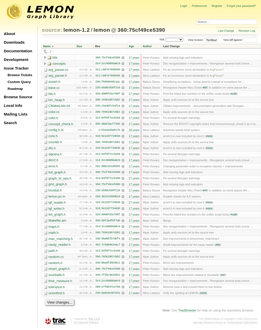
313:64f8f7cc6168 (107, 119)
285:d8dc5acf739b (107, 125)
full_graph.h (57, 173)
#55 (218, 246)
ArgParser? (217, 69)
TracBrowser (187, 313)
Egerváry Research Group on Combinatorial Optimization (225, 324)
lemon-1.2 (77, 30)
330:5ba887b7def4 (107, 240)
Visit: (162, 39)
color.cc (54, 112)
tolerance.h (57, 289)
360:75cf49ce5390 (141, 30)
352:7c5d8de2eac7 (107, 246)
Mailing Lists (15, 114)
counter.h (55, 143)
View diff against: (240, 40)
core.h (53, 137)
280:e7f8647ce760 (107, 289)
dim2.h (53, 161)
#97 (205, 88)
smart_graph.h (59, 271)
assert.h (54, 82)
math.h (54, 234)
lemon (102, 30)
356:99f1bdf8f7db (107, 222)
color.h (53, 118)
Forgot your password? (241, 5)
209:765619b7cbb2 (107, 100)
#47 (223, 276)
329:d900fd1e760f (107, 94)
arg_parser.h (58, 76)
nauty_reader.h (60, 246)
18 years (134, 130)
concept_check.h (61, 124)
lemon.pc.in (57, 198)
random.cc (56, 258)
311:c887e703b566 (107, 70)
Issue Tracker (16, 68)
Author (147, 46)
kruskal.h (55, 191)
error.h (53, 167)
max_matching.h (61, 240)
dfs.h (52, 149)
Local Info (13, 105)
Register (217, 5)
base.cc (54, 88)
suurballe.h (57, 277)
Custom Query (19, 82)
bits (54, 57)
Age (131, 46)
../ (50, 51)
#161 (209, 136)
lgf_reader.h (57, 204)
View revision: (196, 40)
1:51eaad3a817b (109, 131)
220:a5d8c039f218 (107, 88)
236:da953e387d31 (107, 295)
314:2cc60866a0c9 (107, 64)
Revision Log (247, 30)
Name (47, 46)
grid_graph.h (58, 185)
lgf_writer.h (57, 210)
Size (79, 46)
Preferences (199, 5)
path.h (53, 252)
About (9, 33)
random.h (56, 265)
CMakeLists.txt (59, 106)
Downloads (14, 42)
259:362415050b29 (107, 198)
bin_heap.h (57, 100)
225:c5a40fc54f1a (107, 106)
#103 (203, 295)
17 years (134, 57)
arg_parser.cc (59, 70)
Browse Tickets (20, 75)
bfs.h (52, 94)
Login (183, 5)
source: (52, 30)
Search (10, 123)
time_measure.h (60, 283)
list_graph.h (57, 216)
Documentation (18, 51)
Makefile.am (57, 222)
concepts (59, 63)
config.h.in (56, 131)
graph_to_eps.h (60, 179)
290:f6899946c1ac (107, 82)
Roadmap (15, 89)
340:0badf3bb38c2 (107, 265)
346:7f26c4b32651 (107, 277)
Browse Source (18, 97)
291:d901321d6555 (107, 167)
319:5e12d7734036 (107, 137)
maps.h (54, 228)
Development (16, 59)
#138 (234, 94)
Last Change (226, 30)
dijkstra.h (55, 155)
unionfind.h (57, 295)
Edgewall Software (88, 324)
